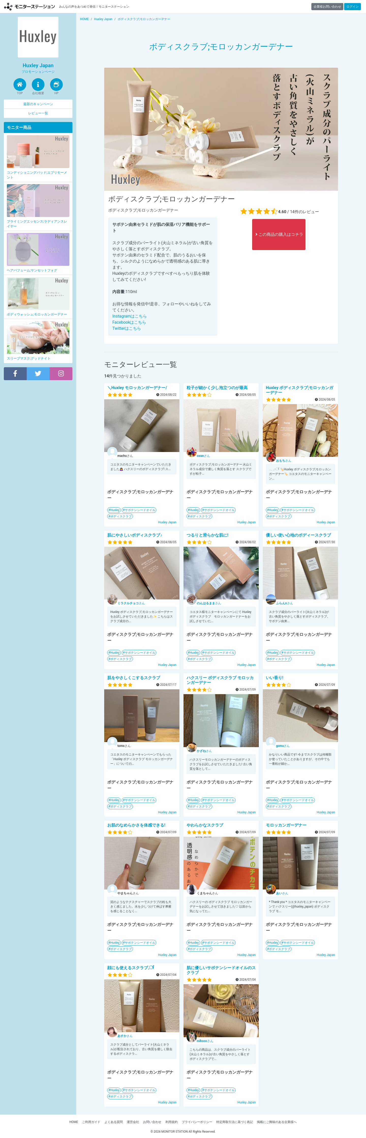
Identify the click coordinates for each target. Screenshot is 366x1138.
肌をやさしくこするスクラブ (133, 677)
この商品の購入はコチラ (279, 234)
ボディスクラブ (121, 516)
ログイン (352, 6)
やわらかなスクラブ (205, 825)
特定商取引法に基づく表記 (234, 1122)
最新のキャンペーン (38, 104)
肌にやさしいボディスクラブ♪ (134, 535)
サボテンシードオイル (140, 510)
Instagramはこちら (129, 316)
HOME (73, 1122)
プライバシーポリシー (197, 1122)
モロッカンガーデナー (286, 825)
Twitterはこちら (126, 328)
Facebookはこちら (129, 322)
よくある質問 (113, 1122)
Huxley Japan (167, 522)
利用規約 (171, 1122)
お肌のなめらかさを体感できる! (136, 825)
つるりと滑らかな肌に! (207, 535)
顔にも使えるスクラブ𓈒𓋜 (130, 967)
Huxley (114, 510)
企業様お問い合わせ (327, 6)
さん (203, 456)
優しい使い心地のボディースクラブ (298, 535)
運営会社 (133, 1122)
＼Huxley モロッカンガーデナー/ (137, 387)
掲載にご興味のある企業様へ (277, 1122)
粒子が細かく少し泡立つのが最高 (217, 387)
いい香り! (274, 677)
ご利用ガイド (91, 1122)
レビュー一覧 (38, 113)
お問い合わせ (152, 1122)
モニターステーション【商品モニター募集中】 (29, 6)
